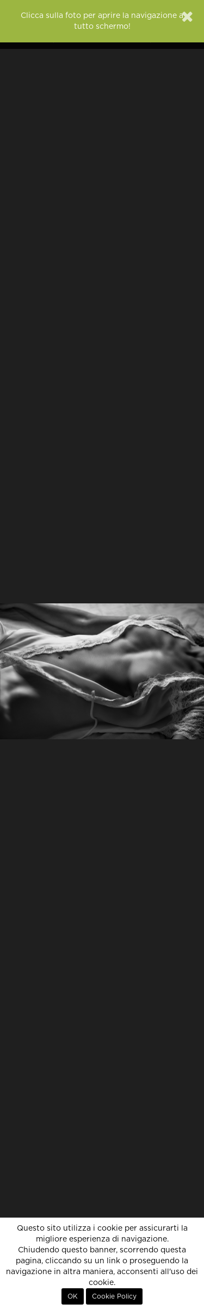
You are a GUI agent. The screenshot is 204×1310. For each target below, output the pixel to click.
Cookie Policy (114, 1296)
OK (72, 1296)
